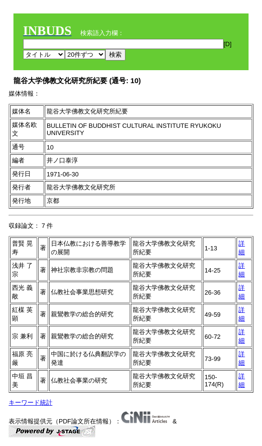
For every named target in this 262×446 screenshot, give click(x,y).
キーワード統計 (30, 402)
